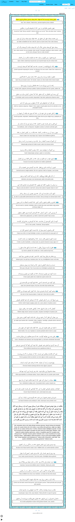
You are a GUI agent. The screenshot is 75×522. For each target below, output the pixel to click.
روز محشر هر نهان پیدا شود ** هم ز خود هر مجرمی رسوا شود (37, 256)
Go (68, 4)
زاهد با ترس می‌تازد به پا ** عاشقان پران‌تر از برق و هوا (37, 86)
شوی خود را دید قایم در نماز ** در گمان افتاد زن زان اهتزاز (36, 159)
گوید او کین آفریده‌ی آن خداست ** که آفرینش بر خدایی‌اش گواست (37, 221)
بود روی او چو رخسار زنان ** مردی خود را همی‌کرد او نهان (37, 453)
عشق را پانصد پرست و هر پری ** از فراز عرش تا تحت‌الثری (37, 77)
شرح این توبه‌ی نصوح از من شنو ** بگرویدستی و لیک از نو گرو (37, 398)
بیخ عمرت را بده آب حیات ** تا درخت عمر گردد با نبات (37, 363)
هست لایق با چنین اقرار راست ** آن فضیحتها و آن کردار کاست (37, 239)
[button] (11, 1)
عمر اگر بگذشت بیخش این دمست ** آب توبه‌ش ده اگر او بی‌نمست (37, 354)
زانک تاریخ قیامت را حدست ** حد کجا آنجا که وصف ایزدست (36, 66)
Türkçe (69, 8)
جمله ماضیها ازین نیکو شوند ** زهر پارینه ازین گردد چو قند (37, 371)
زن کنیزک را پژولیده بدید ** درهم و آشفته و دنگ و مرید (37, 150)
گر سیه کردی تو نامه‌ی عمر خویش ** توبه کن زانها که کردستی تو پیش (37, 345)
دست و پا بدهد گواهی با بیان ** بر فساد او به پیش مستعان (37, 265)
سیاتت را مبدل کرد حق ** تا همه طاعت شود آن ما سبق (36, 380)
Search (43, 1)
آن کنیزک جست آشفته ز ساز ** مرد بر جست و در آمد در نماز (37, 141)
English (66, 8)
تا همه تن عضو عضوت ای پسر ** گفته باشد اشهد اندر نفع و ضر (37, 328)
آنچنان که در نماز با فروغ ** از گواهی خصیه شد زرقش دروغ (37, 309)
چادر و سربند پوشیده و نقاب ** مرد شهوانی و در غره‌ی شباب (37, 490)
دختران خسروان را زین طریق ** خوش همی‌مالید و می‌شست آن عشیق (37, 499)
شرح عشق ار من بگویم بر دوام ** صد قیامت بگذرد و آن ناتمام (37, 58)
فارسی (73, 8)
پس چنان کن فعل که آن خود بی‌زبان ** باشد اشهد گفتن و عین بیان (37, 317)
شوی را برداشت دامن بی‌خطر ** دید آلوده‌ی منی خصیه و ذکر (37, 167)
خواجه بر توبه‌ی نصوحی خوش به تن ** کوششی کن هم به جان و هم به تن (37, 389)
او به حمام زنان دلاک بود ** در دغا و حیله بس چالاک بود (36, 462)
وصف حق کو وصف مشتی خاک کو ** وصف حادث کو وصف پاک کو (37, 47)
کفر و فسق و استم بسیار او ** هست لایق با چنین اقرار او (37, 230)
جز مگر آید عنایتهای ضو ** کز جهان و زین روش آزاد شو (37, 103)
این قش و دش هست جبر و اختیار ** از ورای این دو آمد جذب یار (37, 124)
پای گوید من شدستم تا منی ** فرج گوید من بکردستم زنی (37, 283)
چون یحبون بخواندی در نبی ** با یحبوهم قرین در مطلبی (37, 28)
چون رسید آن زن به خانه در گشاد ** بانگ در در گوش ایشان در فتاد (37, 133)
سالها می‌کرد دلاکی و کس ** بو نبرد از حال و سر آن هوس (37, 471)
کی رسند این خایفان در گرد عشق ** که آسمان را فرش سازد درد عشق (37, 94)
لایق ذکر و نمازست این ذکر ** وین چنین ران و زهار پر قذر (37, 194)
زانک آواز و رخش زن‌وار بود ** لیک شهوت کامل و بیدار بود (37, 480)
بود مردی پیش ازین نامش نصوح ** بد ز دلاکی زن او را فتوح (37, 445)
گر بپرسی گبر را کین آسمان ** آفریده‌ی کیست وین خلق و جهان (37, 213)
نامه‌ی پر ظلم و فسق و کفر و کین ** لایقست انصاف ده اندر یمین (36, 202)
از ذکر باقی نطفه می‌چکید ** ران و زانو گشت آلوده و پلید (37, 176)
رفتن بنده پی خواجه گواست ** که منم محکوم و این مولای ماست (36, 337)
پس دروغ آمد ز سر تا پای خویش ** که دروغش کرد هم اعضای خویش (37, 300)
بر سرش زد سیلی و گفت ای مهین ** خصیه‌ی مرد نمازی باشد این (37, 185)
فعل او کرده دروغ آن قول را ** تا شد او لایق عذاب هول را (36, 248)
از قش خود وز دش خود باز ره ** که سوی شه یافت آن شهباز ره (36, 113)
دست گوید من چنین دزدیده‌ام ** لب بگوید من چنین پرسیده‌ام (37, 274)
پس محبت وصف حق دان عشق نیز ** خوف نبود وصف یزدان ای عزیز (37, 39)
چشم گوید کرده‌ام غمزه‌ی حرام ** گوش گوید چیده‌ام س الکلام (36, 291)
